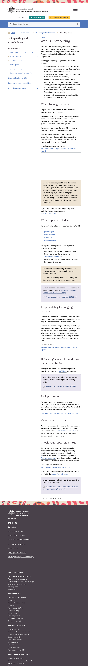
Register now (12, 519)
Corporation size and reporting (42, 256)
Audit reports (14, 70)
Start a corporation (15, 503)
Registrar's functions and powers (19, 617)
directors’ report (34, 212)
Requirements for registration (17, 509)
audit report (33, 209)
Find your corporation (69, 389)
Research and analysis (15, 606)
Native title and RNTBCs (15, 538)
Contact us (22, 17)
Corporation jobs (13, 572)
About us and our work (17, 611)
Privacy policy (13, 479)
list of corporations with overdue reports (62, 398)
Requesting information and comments (21, 604)
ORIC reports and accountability (18, 635)
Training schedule (14, 559)
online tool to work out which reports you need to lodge (49, 252)
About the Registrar (14, 615)
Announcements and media (17, 628)
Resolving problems (14, 546)
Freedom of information (16, 638)
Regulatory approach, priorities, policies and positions (25, 625)
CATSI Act (29, 314)
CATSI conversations (15, 570)
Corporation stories (14, 596)
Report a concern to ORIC (16, 580)
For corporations (25, 33)
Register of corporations (16, 588)
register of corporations (45, 223)
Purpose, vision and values (17, 620)
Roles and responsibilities (16, 533)
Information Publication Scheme (18, 641)
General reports (15, 62)
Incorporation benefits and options (19, 507)
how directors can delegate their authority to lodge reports (59, 295)
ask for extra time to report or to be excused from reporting (46, 129)
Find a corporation (37, 17)
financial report (34, 206)
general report (34, 203)
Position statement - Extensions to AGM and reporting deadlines (54, 417)
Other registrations (14, 517)
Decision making (13, 541)
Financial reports (16, 66)
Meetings (11, 536)
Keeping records (13, 543)
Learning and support (16, 556)
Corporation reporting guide (41, 327)
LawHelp (11, 575)
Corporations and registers (19, 585)
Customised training (14, 567)
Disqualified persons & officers (18, 601)
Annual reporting (14, 51)
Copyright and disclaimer (17, 483)
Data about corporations (16, 599)
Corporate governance (15, 548)
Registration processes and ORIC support (21, 512)
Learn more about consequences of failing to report (43, 351)
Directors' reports (16, 74)
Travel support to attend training (18, 565)
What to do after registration (17, 514)
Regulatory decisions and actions (19, 633)
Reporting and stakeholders (46, 33)
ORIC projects (12, 630)
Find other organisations (16, 594)
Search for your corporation (35, 369)
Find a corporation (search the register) (21, 591)
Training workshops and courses (19, 562)
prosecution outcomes (33, 404)
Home (13, 33)
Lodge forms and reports (59, 17)
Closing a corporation (15, 551)
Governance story (14, 577)
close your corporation (40, 188)
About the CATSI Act (14, 623)
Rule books (12, 530)
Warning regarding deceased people (21, 487)
